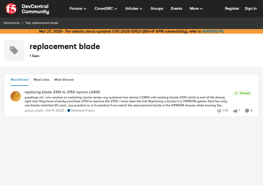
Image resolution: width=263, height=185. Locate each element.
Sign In (251, 8)
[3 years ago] (54, 111)
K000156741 (212, 31)
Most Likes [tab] (41, 80)
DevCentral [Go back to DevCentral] (12, 23)
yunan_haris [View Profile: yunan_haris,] (34, 111)
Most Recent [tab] (20, 80)
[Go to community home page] (27, 9)
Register (232, 8)
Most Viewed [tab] (64, 80)
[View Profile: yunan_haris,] (16, 96)
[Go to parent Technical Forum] (80, 111)
